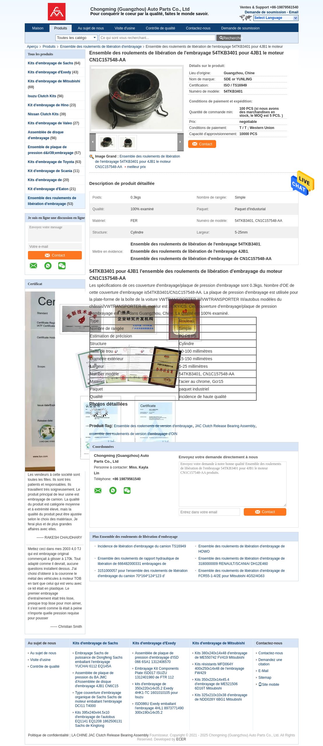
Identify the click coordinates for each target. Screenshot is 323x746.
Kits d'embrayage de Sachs (50, 63)
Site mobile (268, 685)
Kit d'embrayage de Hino (48, 105)
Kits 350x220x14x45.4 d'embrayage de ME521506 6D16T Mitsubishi (216, 684)
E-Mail (263, 671)
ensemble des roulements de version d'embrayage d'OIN (133, 434)
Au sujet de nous (91, 28)
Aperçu (32, 47)
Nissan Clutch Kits (43, 114)
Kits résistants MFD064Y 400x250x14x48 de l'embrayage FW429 (219, 668)
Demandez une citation (270, 662)
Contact (55, 255)
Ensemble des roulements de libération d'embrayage (101, 47)
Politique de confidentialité (48, 735)
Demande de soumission (265, 12)
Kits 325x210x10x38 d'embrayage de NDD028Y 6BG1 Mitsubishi (221, 697)
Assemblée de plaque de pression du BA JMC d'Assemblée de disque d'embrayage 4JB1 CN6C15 (97, 679)
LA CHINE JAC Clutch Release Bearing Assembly (110, 735)
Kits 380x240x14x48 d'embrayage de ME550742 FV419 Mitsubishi (221, 655)
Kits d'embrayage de (45, 180)
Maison (38, 28)
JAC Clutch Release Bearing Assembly (225, 426)
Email (293, 12)
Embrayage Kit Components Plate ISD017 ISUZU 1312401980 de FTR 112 (157, 673)
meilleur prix (136, 167)
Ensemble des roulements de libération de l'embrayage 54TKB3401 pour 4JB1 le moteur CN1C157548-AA (137, 161)
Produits (60, 28)
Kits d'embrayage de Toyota (51, 162)
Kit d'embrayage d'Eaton (48, 189)
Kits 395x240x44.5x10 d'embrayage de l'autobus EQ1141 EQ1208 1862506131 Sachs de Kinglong (98, 719)
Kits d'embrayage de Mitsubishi (54, 81)
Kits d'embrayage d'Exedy (49, 72)
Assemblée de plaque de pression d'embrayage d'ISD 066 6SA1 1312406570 (157, 657)
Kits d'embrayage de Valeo (50, 123)
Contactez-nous (198, 28)
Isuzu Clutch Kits (42, 96)
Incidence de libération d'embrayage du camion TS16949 (142, 546)
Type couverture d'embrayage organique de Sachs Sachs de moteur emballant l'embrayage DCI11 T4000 (98, 699)
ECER (181, 739)
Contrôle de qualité (160, 28)
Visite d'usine (125, 28)
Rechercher (232, 38)
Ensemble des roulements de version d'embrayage (153, 426)
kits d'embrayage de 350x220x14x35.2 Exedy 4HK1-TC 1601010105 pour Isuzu (156, 690)
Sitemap (264, 678)
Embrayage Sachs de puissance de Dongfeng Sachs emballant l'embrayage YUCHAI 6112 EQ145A (99, 659)
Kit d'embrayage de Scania (50, 171)
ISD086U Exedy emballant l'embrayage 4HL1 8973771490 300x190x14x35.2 (159, 708)
